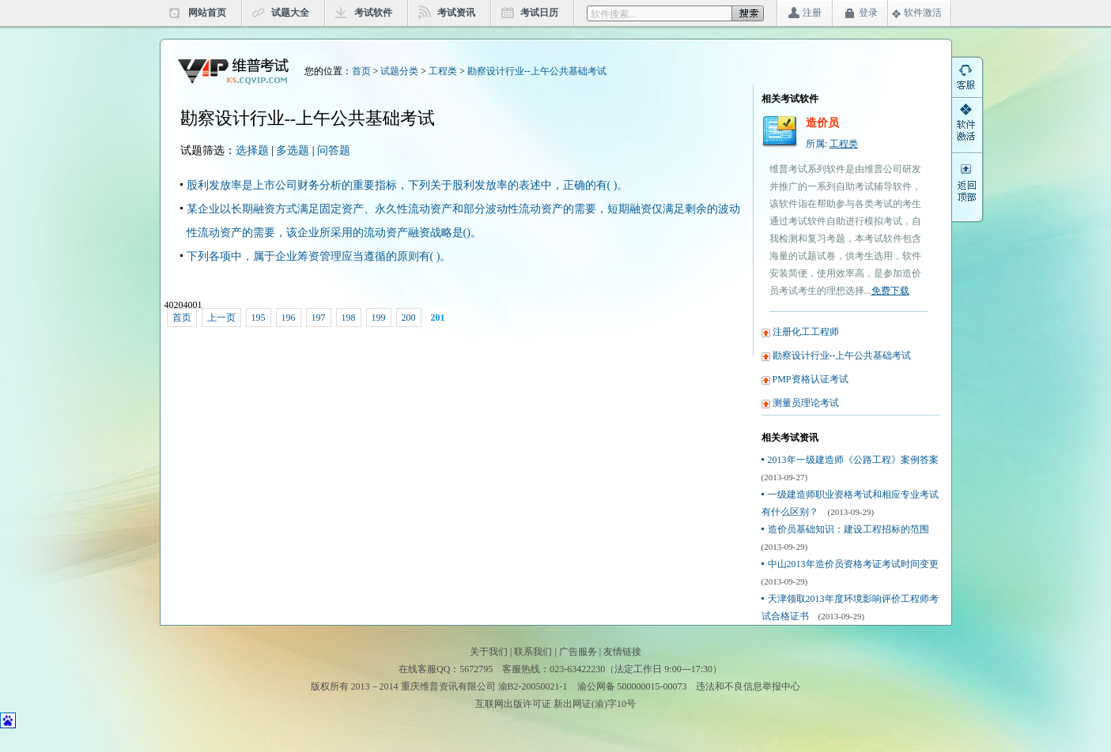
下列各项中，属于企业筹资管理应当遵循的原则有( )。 (319, 256)
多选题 (292, 150)
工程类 (443, 71)
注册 (812, 12)
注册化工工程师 (806, 331)
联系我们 (533, 651)
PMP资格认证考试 (810, 379)
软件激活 (923, 12)
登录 (868, 12)
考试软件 (373, 12)
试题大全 (290, 12)
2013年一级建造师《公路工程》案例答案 (853, 459)
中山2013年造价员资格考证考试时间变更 (853, 564)
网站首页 (207, 12)
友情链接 (622, 651)
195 (258, 317)
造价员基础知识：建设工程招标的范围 (848, 529)
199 (379, 317)
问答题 (333, 150)
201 (438, 317)
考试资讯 (456, 12)
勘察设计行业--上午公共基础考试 (537, 71)
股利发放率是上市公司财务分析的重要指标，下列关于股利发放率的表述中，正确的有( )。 (408, 185)
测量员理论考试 (806, 402)
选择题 (252, 150)
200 (409, 317)
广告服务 (578, 651)
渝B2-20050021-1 (533, 686)
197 (319, 317)
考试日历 (539, 12)
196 (289, 317)
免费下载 (890, 290)
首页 (361, 71)
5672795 (476, 669)
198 (349, 317)
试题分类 (399, 71)
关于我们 (489, 651)
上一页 (221, 317)
